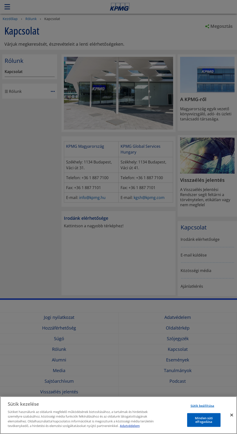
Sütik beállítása (202, 406)
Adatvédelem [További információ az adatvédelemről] (130, 426)
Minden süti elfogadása (204, 420)
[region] (118, 415)
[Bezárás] (231, 415)
